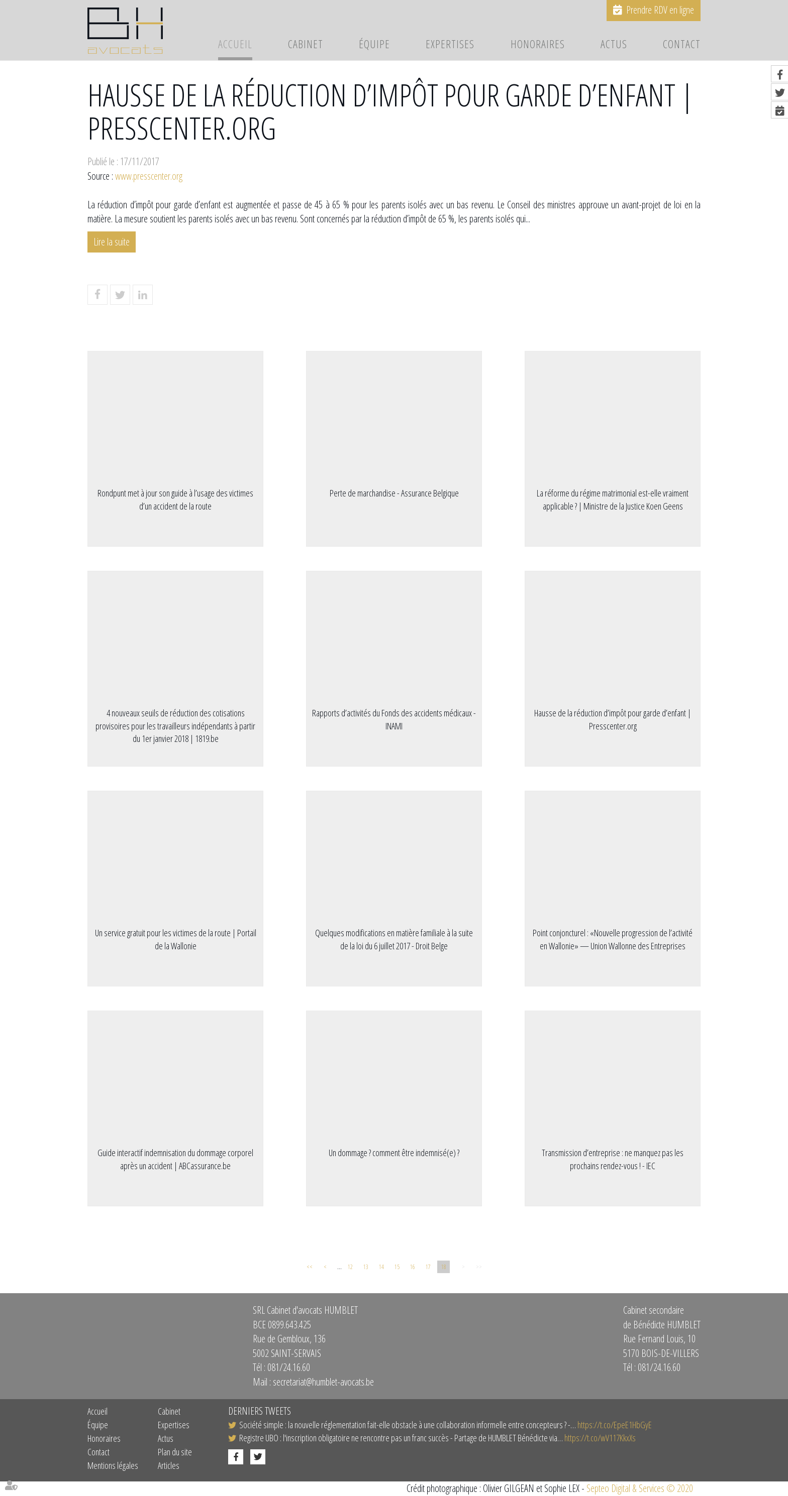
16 (412, 1267)
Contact (682, 45)
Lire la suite (111, 241)
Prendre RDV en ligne (660, 10)
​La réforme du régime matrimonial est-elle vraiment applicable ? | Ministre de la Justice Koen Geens (612, 499)
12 (350, 1267)
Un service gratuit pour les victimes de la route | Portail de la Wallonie (175, 939)
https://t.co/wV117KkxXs (600, 1438)
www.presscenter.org (148, 176)
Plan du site (175, 1452)
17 (428, 1267)
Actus (614, 45)
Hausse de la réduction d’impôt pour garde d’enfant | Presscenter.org (612, 719)
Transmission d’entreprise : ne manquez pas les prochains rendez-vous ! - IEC (612, 1159)
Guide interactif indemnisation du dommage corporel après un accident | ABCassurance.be (175, 1159)
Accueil (235, 45)
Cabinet (305, 45)
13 (365, 1267)
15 (397, 1267)
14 (381, 1267)
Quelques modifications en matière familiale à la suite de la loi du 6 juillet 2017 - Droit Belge (394, 939)
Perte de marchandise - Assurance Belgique (394, 493)
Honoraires (538, 45)
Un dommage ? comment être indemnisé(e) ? (394, 1153)
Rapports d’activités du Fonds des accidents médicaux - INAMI (394, 719)
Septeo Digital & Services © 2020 (639, 1488)
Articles (168, 1465)
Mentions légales (112, 1465)
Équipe (374, 45)
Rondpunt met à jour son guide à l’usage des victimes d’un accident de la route (175, 499)
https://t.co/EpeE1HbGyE (614, 1425)
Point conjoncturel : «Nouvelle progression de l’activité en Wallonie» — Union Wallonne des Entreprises (613, 939)
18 (443, 1267)
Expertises (450, 45)
